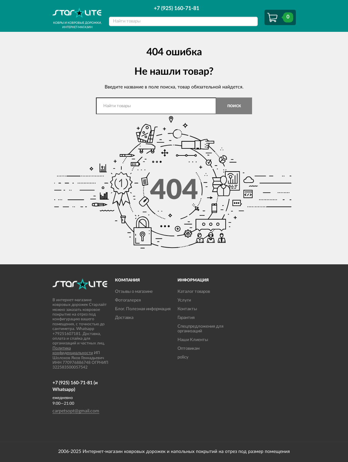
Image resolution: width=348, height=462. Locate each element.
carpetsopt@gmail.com (75, 411)
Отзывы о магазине (134, 291)
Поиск (234, 106)
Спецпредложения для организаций (200, 328)
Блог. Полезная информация (142, 309)
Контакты (187, 309)
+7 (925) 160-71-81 (176, 8)
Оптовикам (189, 348)
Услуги (184, 300)
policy (183, 357)
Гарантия (186, 318)
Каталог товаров (194, 291)
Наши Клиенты (193, 340)
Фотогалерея (128, 300)
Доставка (124, 318)
